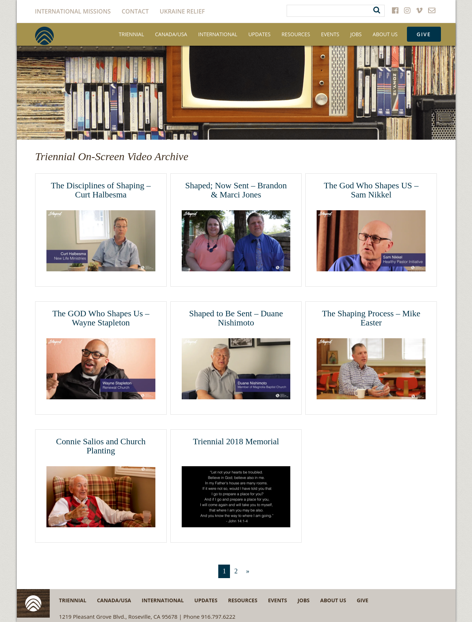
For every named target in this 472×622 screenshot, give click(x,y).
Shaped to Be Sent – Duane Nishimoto (236, 318)
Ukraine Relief (182, 11)
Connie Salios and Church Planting (101, 446)
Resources (296, 34)
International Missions (73, 11)
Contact (135, 11)
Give (424, 34)
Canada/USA (171, 34)
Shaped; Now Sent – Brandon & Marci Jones (236, 190)
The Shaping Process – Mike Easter (371, 318)
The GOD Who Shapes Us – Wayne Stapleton (100, 318)
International (217, 34)
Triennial (131, 34)
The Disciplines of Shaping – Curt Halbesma (101, 190)
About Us (385, 34)
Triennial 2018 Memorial (236, 441)
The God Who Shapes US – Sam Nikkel (371, 190)
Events (330, 34)
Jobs (356, 34)
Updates (259, 34)
